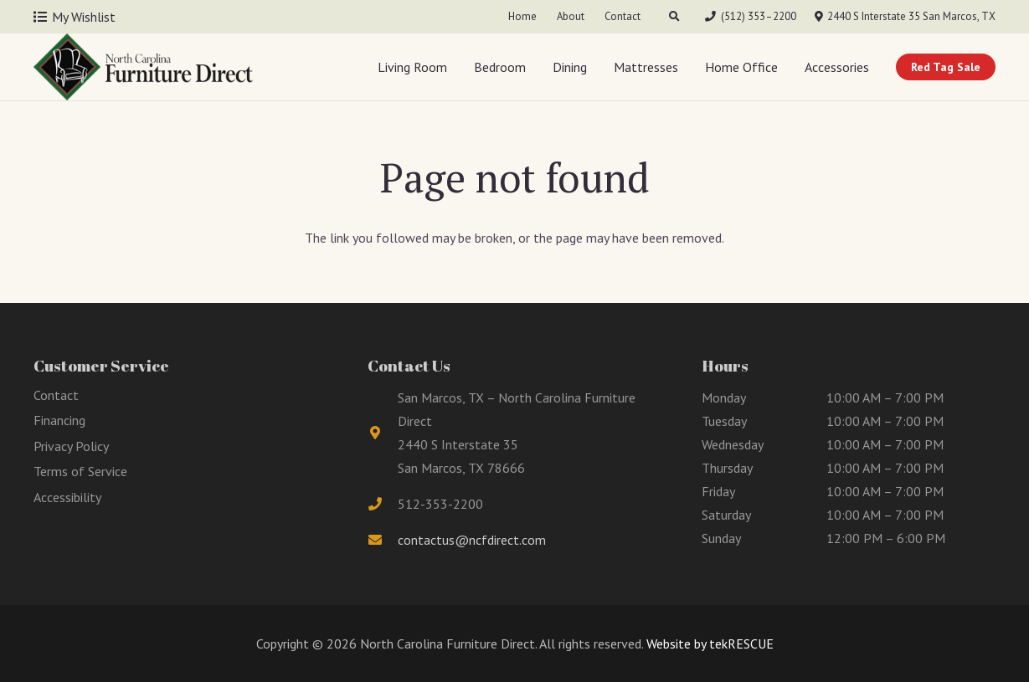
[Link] (143, 66)
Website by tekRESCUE (708, 643)
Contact (56, 395)
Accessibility (67, 497)
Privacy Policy (71, 446)
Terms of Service (80, 471)
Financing (59, 420)
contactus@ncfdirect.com (472, 539)
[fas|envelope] (383, 539)
